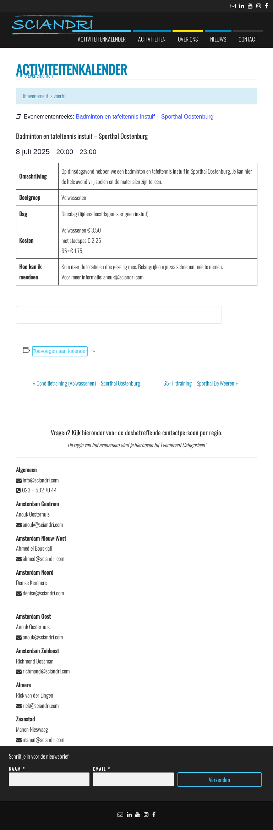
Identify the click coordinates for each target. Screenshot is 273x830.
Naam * (49, 774)
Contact (248, 39)
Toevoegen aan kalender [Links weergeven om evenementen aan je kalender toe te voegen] (60, 351)
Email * (133, 774)
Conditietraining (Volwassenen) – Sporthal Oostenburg (86, 383)
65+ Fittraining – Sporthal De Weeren (200, 383)
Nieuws (218, 39)
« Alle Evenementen (34, 75)
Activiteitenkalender (102, 39)
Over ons (188, 39)
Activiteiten (151, 39)
